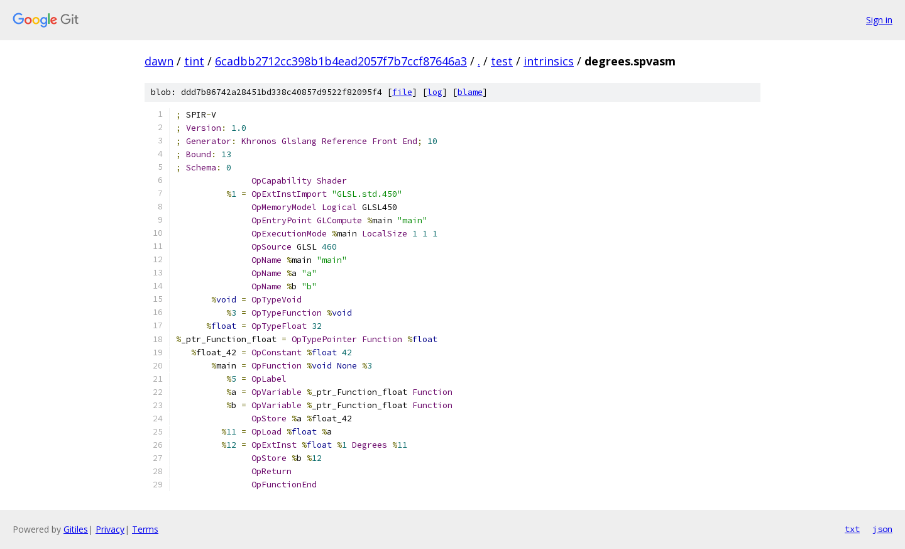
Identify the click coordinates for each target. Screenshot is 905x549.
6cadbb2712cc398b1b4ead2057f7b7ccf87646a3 (341, 61)
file (402, 92)
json (882, 529)
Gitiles (75, 529)
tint (194, 61)
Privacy (110, 529)
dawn (159, 61)
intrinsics (549, 61)
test (502, 61)
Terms (145, 529)
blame (470, 92)
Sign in (879, 20)
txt (852, 529)
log (434, 92)
